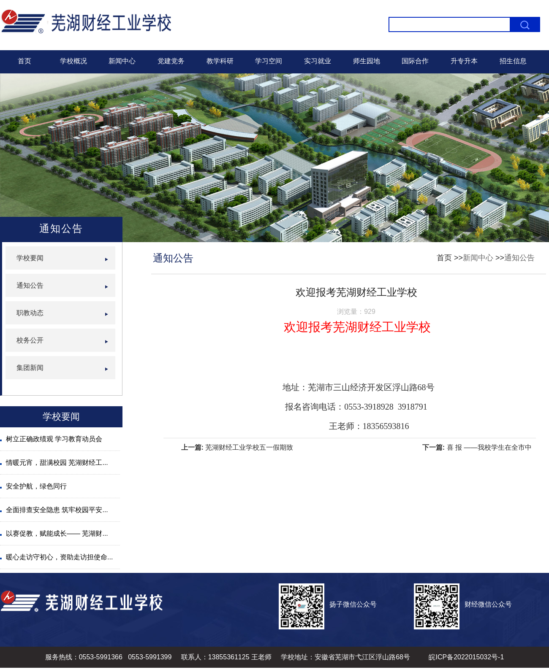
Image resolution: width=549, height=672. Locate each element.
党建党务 (171, 61)
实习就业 (317, 61)
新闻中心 (122, 61)
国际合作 (415, 61)
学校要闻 (29, 258)
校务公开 (29, 340)
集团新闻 (29, 367)
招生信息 (513, 61)
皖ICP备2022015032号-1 (466, 657)
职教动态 (29, 312)
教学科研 (220, 61)
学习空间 (268, 61)
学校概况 (73, 61)
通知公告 (519, 258)
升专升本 (464, 61)
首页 (24, 61)
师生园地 (366, 61)
